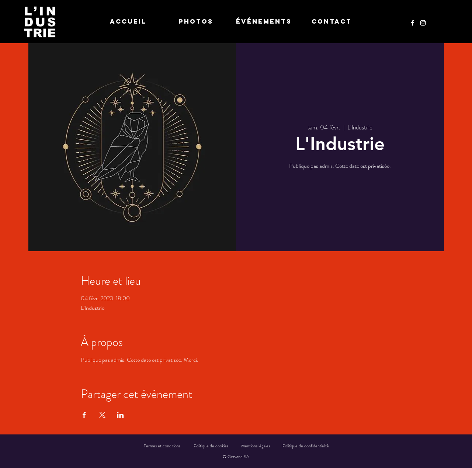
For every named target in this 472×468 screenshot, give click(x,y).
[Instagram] (423, 23)
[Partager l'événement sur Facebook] (84, 415)
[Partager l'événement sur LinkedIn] (120, 415)
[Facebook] (412, 23)
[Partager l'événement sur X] (102, 415)
